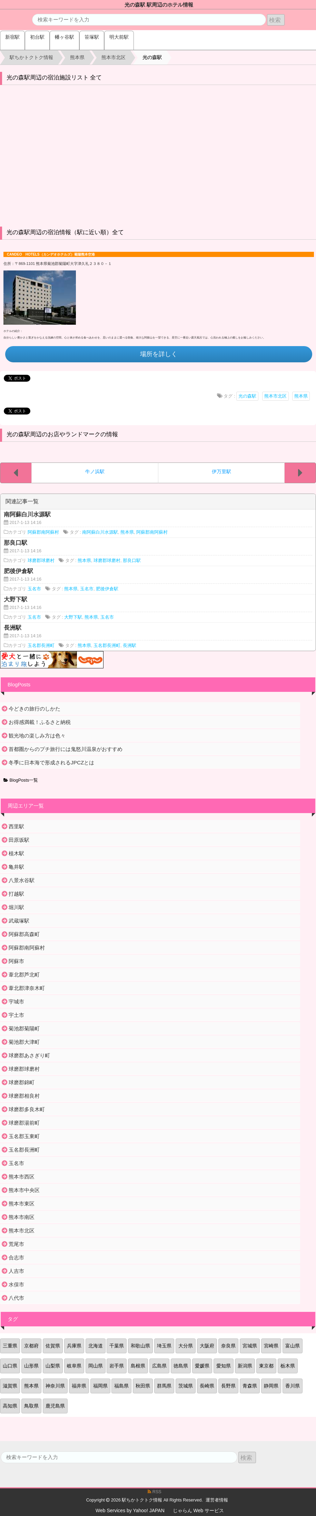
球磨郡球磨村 (41, 560)
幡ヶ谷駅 (64, 37)
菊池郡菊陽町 (24, 1028)
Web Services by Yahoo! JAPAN (130, 1510)
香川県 (292, 1386)
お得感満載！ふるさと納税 (40, 722)
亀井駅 (16, 867)
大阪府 (207, 1345)
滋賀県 (10, 1386)
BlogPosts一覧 (20, 780)
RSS (154, 1491)
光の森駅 (247, 396)
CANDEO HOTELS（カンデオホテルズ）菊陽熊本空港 (51, 254)
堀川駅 (16, 907)
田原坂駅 (19, 840)
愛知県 (223, 1366)
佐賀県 (53, 1345)
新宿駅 (12, 37)
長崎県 (207, 1386)
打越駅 (16, 894)
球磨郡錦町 (21, 1082)
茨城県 (185, 1386)
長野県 (228, 1386)
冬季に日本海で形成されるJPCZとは (51, 762)
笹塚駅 (92, 37)
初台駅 (37, 37)
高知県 (10, 1406)
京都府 (31, 1345)
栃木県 (287, 1366)
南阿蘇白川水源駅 (100, 532)
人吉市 (16, 1271)
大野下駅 (73, 617)
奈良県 (228, 1345)
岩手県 (116, 1366)
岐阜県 (74, 1366)
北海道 (95, 1345)
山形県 (31, 1366)
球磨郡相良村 (24, 1096)
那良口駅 (132, 560)
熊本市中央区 (24, 1190)
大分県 (185, 1345)
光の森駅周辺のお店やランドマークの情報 (62, 434)
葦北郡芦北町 (24, 975)
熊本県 (301, 396)
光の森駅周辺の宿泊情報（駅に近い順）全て (65, 232)
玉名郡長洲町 (41, 645)
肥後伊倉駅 (107, 589)
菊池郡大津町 (24, 1042)
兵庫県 (74, 1345)
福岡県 (100, 1386)
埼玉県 (164, 1345)
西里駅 (16, 826)
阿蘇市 (16, 961)
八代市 (16, 1298)
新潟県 (245, 1366)
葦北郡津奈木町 (27, 988)
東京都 (266, 1366)
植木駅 (16, 853)
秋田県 (143, 1386)
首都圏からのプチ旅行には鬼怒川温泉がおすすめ (65, 749)
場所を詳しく (158, 354)
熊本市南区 (21, 1217)
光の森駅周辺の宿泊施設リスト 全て (54, 77)
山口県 (10, 1366)
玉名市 (34, 589)
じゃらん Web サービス (198, 1510)
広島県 (159, 1366)
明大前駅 (119, 37)
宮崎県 (271, 1345)
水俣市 (16, 1284)
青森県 (250, 1386)
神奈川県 (55, 1386)
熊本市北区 (275, 396)
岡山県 (95, 1366)
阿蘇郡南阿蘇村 (43, 532)
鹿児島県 (55, 1406)
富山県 (292, 1345)
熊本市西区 (21, 1177)
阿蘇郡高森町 (24, 934)
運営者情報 (217, 1500)
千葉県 (116, 1345)
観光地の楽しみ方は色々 (37, 735)
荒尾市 (16, 1244)
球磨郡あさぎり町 (29, 1055)
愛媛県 (202, 1366)
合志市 (16, 1257)
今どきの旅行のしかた (34, 709)
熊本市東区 (21, 1204)
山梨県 (53, 1366)
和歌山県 (140, 1345)
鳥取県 (31, 1406)
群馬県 (164, 1386)
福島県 (121, 1386)
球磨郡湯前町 (24, 1123)
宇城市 (16, 1001)
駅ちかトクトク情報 (142, 1500)
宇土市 (16, 1015)
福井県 (79, 1386)
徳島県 (181, 1366)
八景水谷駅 (21, 880)
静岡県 (271, 1386)
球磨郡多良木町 (27, 1109)
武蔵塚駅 (19, 921)
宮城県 (250, 1345)
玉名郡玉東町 (24, 1136)
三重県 (10, 1345)
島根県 (138, 1366)
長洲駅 (129, 645)
